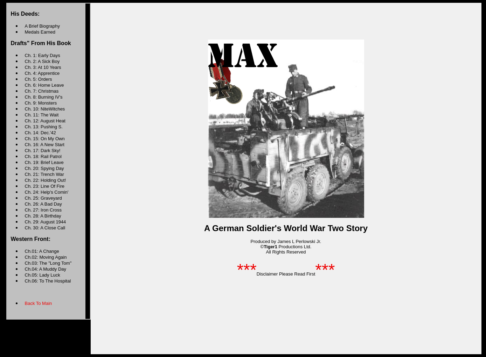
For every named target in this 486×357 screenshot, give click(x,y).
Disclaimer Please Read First (286, 274)
